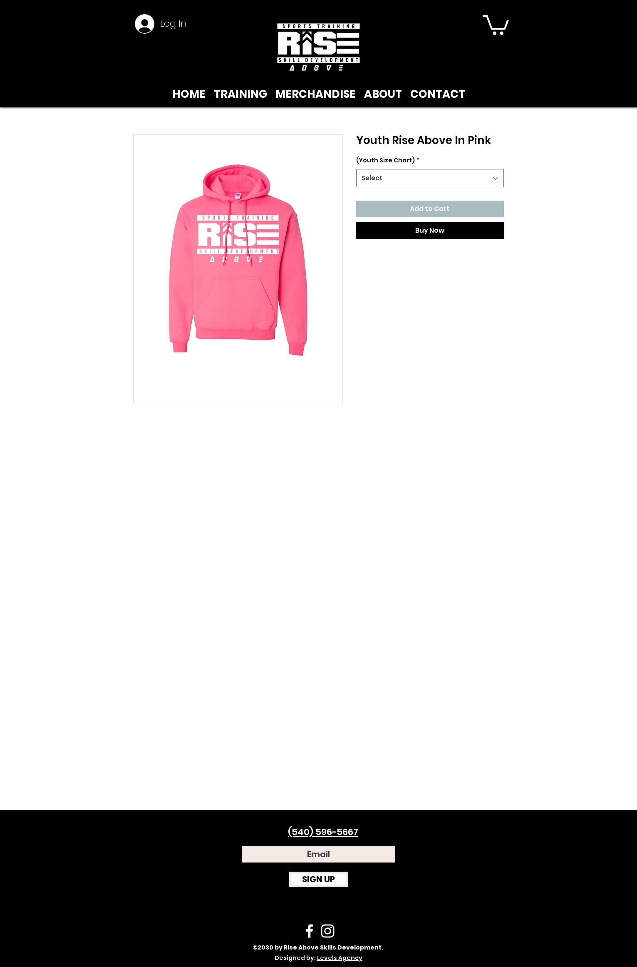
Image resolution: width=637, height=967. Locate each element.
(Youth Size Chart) (387, 160)
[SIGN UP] (318, 879)
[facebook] (309, 931)
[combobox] (430, 178)
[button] (496, 24)
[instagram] (328, 931)
